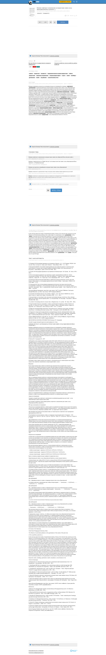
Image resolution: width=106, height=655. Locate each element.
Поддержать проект (65, 1)
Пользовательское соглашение (36, 650)
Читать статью (56, 190)
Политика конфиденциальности (36, 652)
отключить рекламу (54, 56)
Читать (62, 22)
